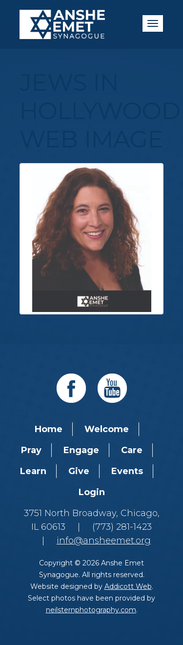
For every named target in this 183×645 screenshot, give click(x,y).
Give (78, 471)
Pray (31, 450)
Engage (81, 450)
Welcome (106, 429)
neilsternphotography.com (91, 609)
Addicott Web (128, 586)
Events (127, 471)
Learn (33, 471)
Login (92, 492)
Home (48, 429)
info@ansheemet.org (104, 540)
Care (131, 450)
